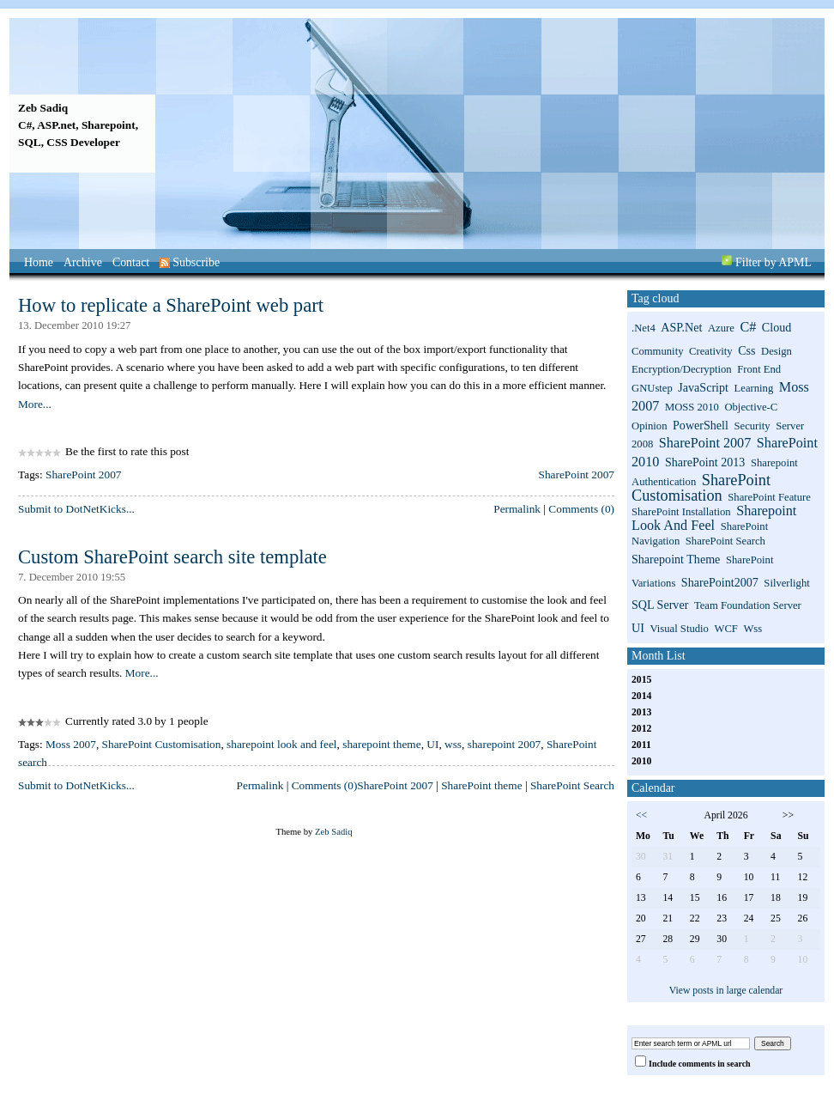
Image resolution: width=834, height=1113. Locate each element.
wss (453, 744)
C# (748, 327)
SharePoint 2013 (705, 462)
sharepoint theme (381, 744)
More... (34, 404)
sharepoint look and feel (281, 744)
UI (432, 744)
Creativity (711, 351)
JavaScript (703, 387)
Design (776, 351)
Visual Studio (679, 629)
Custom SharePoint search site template (172, 557)
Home (38, 262)
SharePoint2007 (719, 582)
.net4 (644, 328)
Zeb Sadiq (43, 107)
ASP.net (681, 327)
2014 (641, 696)
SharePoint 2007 (83, 474)
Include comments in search (700, 1063)
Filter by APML (773, 262)
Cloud (776, 327)
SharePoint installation (681, 512)
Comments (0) (581, 508)
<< (641, 815)
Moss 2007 (70, 744)
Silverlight (786, 583)
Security (752, 426)
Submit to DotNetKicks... (76, 508)
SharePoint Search (572, 785)
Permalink (517, 508)
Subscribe (190, 262)
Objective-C (750, 407)
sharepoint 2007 (504, 744)
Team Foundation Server (747, 605)
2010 (641, 761)
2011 (641, 745)
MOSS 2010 (692, 407)
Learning (754, 388)
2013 (641, 712)
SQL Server (660, 604)
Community (657, 351)
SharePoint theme (481, 785)
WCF (725, 629)
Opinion (650, 426)
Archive (82, 262)
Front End (759, 369)
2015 (641, 679)
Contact (130, 262)
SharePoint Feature (769, 497)
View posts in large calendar (726, 990)
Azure (721, 328)
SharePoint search (725, 541)
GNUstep (652, 388)
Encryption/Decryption (682, 369)
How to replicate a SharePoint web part (170, 305)
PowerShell (700, 425)
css (746, 350)
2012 (641, 728)
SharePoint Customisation (161, 744)
